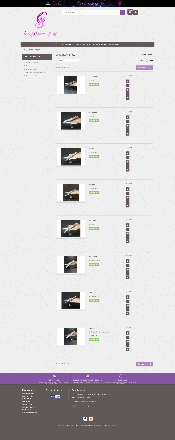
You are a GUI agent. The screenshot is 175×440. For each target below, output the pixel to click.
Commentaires (99, 44)
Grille (147, 61)
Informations (114, 44)
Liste (151, 61)
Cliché (91, 149)
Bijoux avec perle (83, 44)
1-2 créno (93, 77)
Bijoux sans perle (65, 44)
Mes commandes (28, 393)
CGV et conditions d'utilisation (36, 72)
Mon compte (28, 390)
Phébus (92, 221)
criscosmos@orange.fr (87, 406)
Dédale (92, 185)
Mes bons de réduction (30, 412)
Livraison (29, 66)
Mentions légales (31, 69)
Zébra (91, 329)
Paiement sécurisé (32, 76)
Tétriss (92, 293)
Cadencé (93, 113)
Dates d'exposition (32, 62)
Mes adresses (27, 404)
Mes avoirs (26, 401)
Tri (56, 60)
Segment (93, 257)
